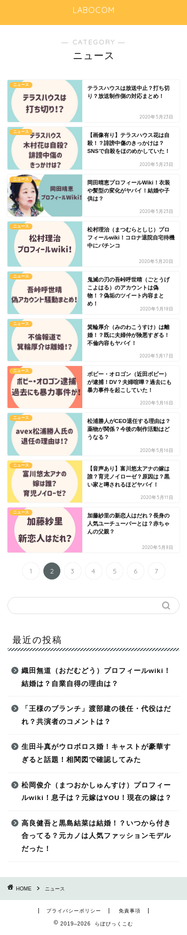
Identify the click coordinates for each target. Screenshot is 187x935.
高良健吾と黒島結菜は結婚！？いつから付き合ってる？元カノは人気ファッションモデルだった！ (96, 836)
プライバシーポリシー (73, 911)
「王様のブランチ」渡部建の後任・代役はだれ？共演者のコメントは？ (96, 715)
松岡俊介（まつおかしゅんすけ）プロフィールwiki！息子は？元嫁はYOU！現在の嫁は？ (96, 792)
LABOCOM (94, 10)
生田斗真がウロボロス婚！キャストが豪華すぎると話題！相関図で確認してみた (96, 753)
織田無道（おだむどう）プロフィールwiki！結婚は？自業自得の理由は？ (96, 677)
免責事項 (130, 911)
